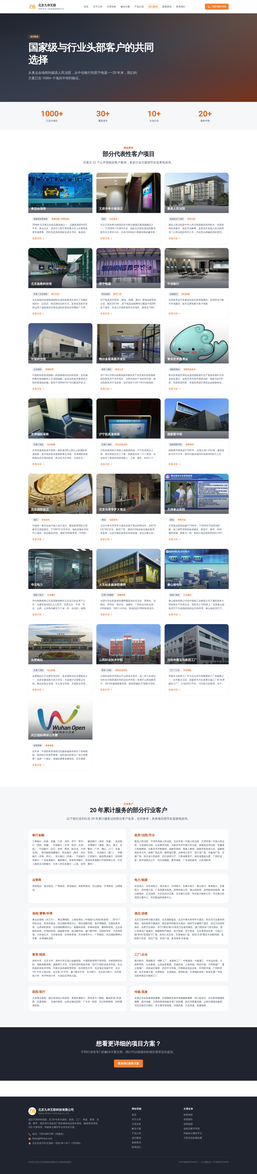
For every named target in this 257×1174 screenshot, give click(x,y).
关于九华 (97, 6)
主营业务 (111, 6)
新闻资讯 (166, 6)
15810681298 (217, 6)
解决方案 (125, 6)
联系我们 (180, 6)
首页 (86, 6)
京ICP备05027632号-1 (188, 1162)
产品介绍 (139, 6)
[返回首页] (46, 7)
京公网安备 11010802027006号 (215, 1162)
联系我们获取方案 (128, 1063)
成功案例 (153, 6)
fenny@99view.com (42, 1138)
